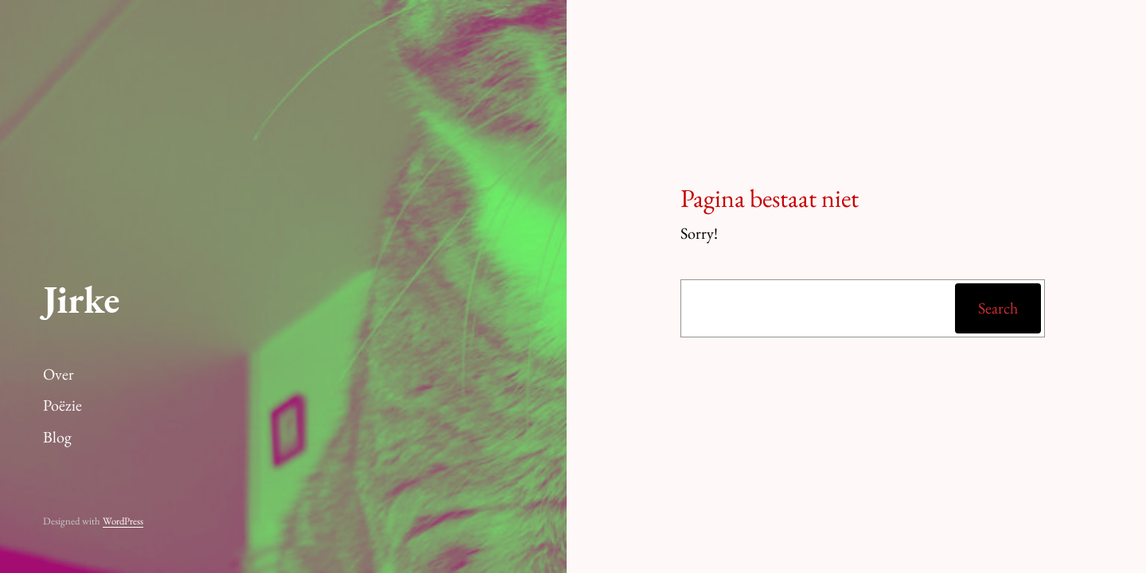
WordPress (123, 521)
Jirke (81, 299)
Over (58, 374)
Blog (57, 437)
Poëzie (62, 405)
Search (998, 308)
